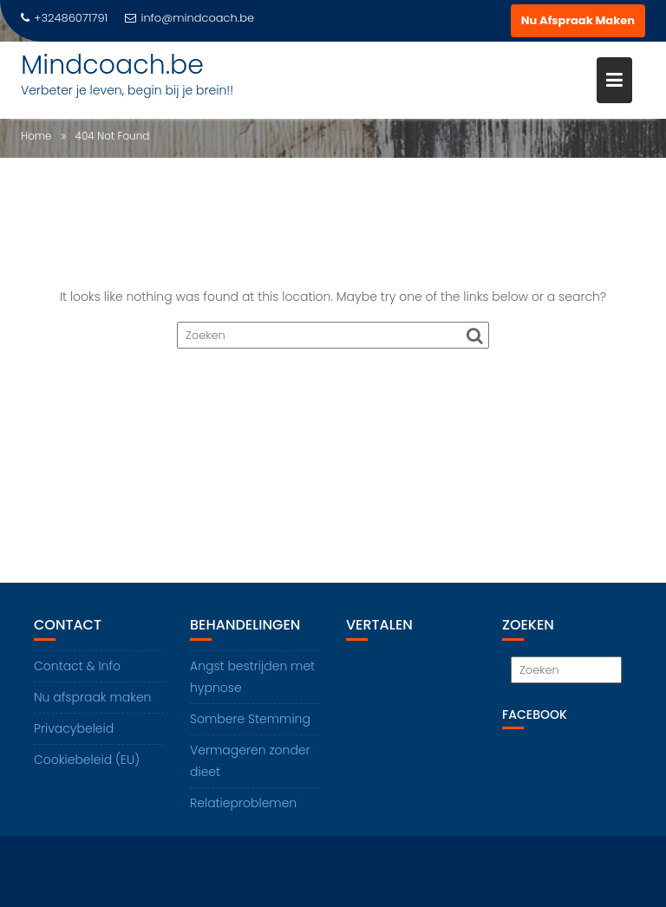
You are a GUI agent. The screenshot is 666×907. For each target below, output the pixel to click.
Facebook (534, 714)
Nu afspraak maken (92, 697)
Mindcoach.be (112, 65)
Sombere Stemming (250, 719)
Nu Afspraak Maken (578, 20)
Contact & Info (77, 666)
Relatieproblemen (243, 803)
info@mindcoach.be (189, 18)
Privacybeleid (74, 728)
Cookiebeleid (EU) (87, 759)
